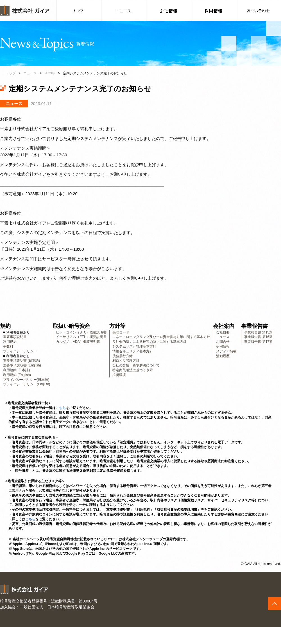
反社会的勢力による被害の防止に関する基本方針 (149, 342)
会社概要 (223, 332)
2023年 (49, 73)
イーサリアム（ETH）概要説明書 (81, 337)
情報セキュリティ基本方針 (132, 351)
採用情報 (223, 346)
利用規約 (10, 342)
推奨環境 (119, 375)
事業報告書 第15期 (258, 332)
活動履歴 (223, 356)
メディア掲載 (226, 351)
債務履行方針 (122, 356)
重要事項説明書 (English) (22, 365)
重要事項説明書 (15, 337)
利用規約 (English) (17, 375)
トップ (11, 73)
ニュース (30, 73)
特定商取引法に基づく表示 (132, 370)
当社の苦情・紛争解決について (136, 365)
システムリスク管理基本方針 (134, 346)
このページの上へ (274, 603)
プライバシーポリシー (20, 351)
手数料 (8, 346)
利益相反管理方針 (125, 361)
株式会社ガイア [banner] (24, 10)
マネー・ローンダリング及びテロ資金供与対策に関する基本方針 (161, 337)
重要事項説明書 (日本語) (21, 361)
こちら (61, 408)
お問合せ (223, 342)
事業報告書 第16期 (258, 337)
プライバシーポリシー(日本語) (26, 380)
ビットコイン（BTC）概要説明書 (81, 332)
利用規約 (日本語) (16, 370)
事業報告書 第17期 (258, 342)
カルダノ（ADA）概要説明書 (78, 342)
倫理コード (120, 332)
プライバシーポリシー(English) (26, 384)
